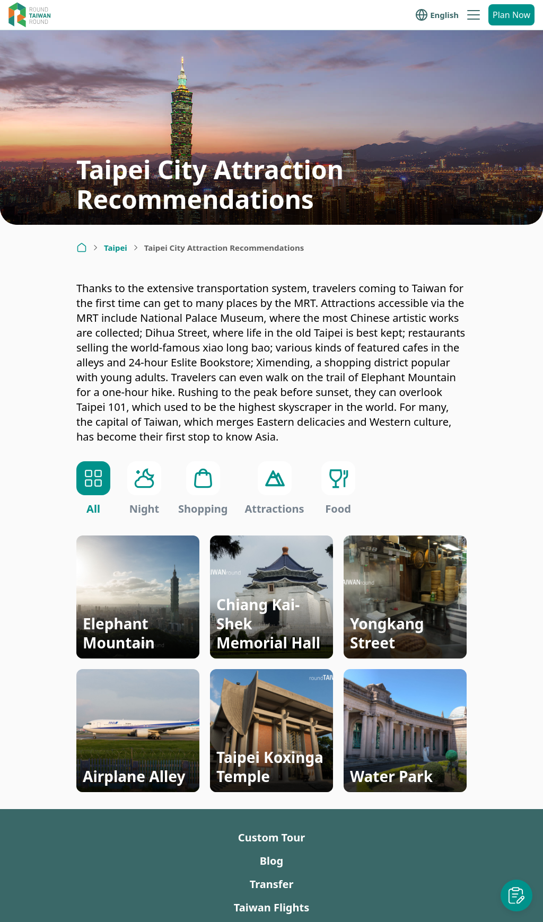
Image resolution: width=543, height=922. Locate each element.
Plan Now (511, 15)
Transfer (272, 884)
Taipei (115, 247)
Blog (271, 861)
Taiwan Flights (271, 907)
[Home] (81, 247)
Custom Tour (271, 837)
